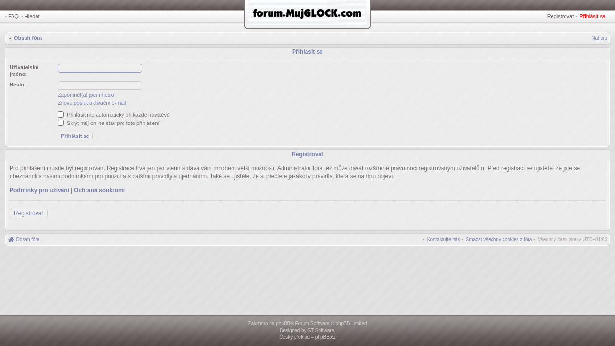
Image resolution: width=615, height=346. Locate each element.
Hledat (32, 16)
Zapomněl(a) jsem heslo (86, 95)
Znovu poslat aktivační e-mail (92, 103)
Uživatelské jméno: (24, 70)
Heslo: (18, 84)
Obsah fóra (28, 38)
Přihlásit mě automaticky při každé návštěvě (114, 115)
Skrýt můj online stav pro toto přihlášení (109, 123)
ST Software (321, 330)
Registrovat (560, 16)
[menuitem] (499, 239)
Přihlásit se (592, 16)
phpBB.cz (325, 337)
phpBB (283, 323)
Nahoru (599, 38)
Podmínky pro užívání (39, 190)
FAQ (13, 16)
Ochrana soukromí (99, 190)
